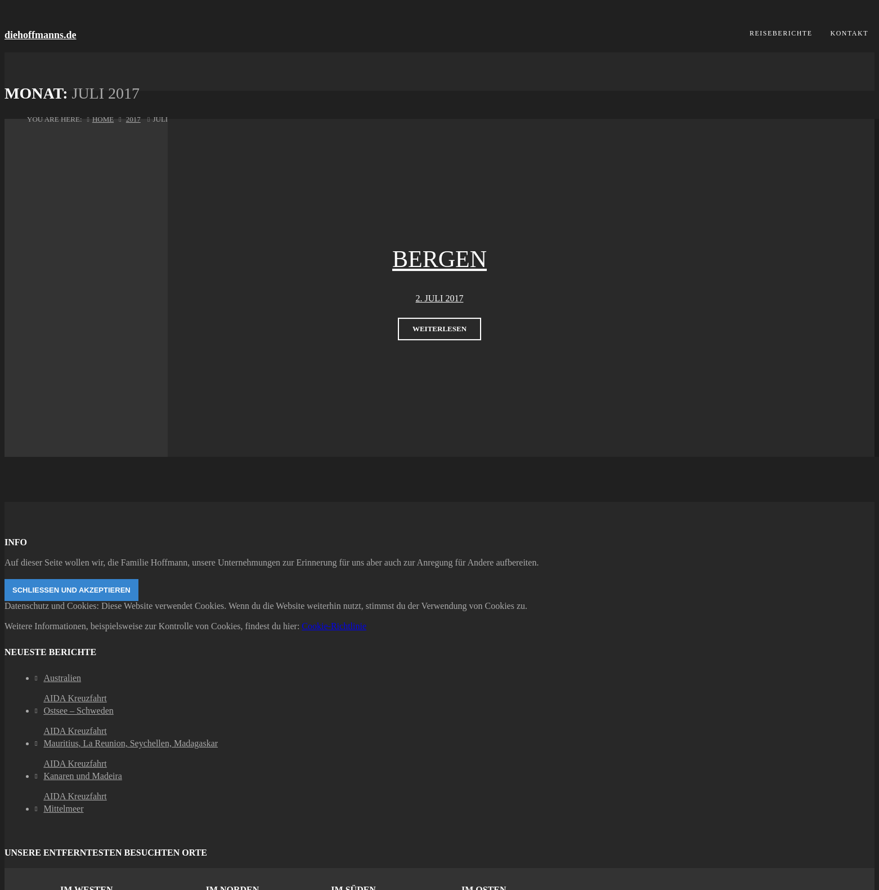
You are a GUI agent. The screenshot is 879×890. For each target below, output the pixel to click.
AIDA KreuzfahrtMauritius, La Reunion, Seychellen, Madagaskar (130, 737)
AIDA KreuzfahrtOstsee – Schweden (78, 704)
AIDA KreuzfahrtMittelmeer (74, 802)
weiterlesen (439, 328)
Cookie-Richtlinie (334, 626)
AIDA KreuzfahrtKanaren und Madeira (82, 770)
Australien (62, 678)
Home (103, 119)
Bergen (439, 259)
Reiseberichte (781, 33)
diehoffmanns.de (41, 35)
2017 (133, 119)
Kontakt (849, 33)
